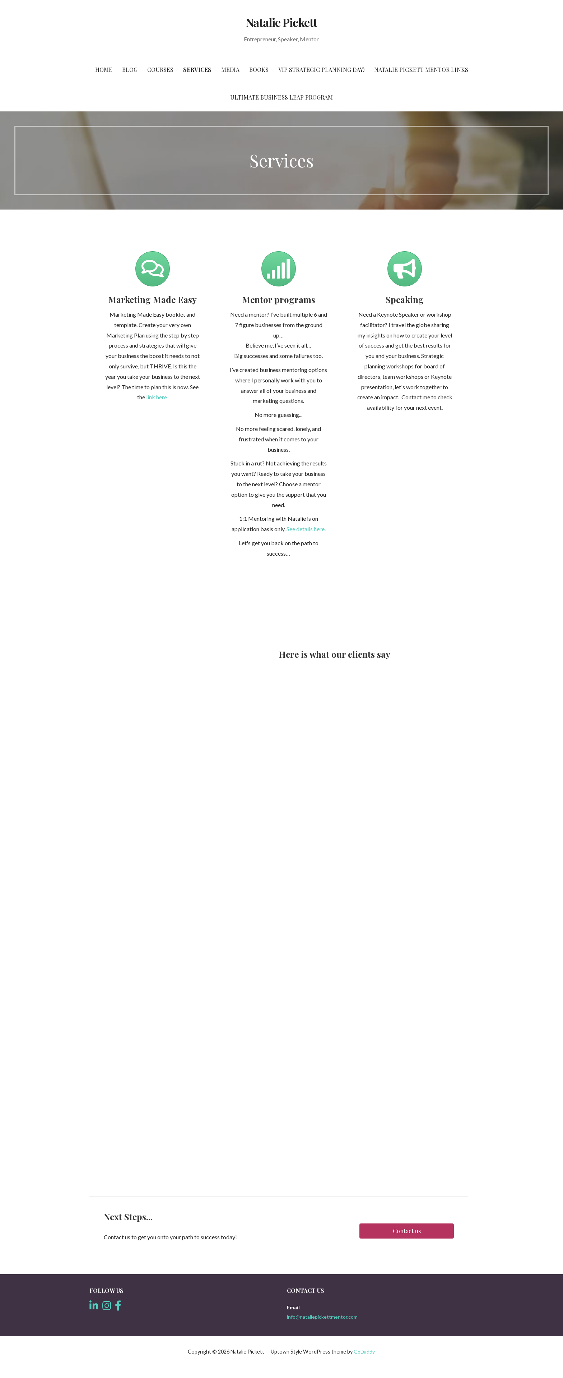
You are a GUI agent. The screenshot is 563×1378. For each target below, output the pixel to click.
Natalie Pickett (281, 22)
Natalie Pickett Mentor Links (421, 69)
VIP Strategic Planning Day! (321, 69)
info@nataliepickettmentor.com (322, 1317)
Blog (130, 69)
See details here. (306, 528)
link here (156, 397)
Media (230, 69)
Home (103, 69)
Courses (160, 69)
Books (259, 69)
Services (197, 69)
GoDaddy (364, 1352)
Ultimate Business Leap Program (281, 97)
